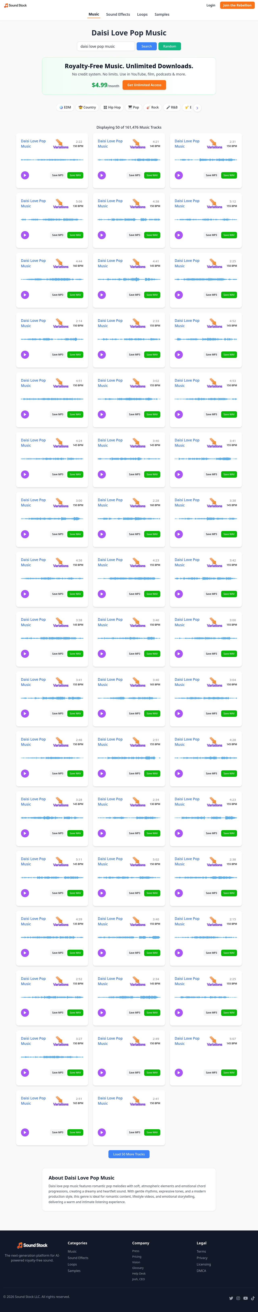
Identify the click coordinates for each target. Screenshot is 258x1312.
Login (210, 5)
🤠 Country (87, 107)
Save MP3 (57, 175)
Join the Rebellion (237, 5)
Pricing (136, 1256)
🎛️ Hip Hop (112, 107)
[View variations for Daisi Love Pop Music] (61, 143)
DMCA (201, 1271)
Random (169, 46)
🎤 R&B (172, 107)
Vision (136, 1262)
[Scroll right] (197, 108)
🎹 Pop (133, 107)
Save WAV (75, 175)
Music (93, 14)
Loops (142, 14)
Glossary (138, 1268)
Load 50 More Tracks (129, 1154)
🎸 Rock (153, 107)
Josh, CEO (138, 1279)
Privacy (202, 1258)
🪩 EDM (65, 107)
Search (146, 46)
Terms (201, 1251)
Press (135, 1251)
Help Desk (139, 1273)
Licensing (204, 1264)
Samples (162, 14)
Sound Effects (118, 14)
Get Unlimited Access (144, 85)
